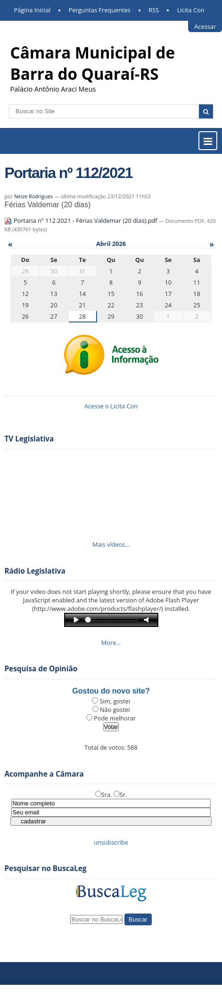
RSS (153, 10)
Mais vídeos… (111, 544)
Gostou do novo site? (110, 691)
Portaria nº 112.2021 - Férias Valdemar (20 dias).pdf (81, 220)
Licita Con (191, 10)
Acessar (205, 26)
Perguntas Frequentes (100, 10)
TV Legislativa (29, 439)
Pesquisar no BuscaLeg (45, 868)
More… (111, 642)
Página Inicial (32, 10)
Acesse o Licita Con (111, 406)
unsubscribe (111, 842)
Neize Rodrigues (33, 196)
